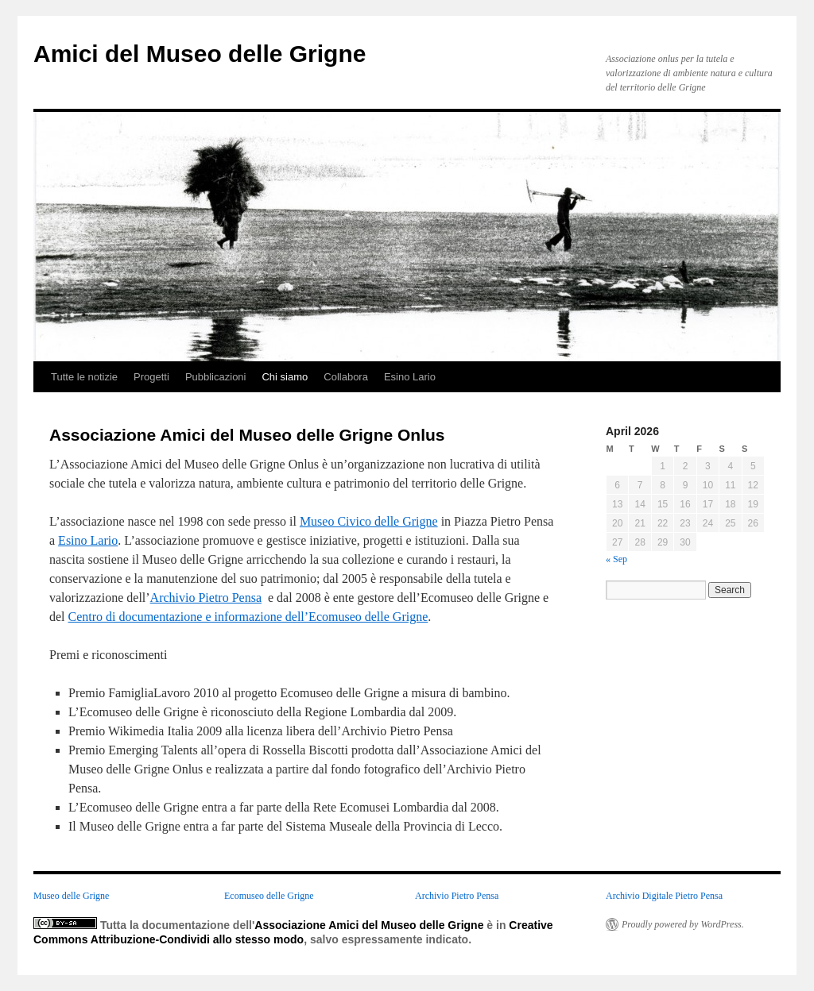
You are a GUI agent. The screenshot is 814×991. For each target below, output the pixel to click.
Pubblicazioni (215, 377)
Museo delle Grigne (71, 895)
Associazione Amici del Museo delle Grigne (368, 925)
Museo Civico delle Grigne (369, 521)
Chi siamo (285, 377)
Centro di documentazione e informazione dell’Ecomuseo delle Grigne (248, 616)
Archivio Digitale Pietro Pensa (664, 895)
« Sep (616, 559)
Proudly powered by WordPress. (683, 924)
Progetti (151, 377)
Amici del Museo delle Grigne (199, 53)
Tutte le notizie (84, 377)
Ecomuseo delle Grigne (269, 895)
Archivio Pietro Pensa (206, 597)
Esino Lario (410, 377)
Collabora (346, 377)
